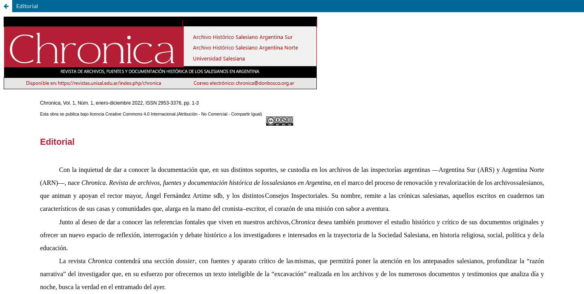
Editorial (27, 5)
